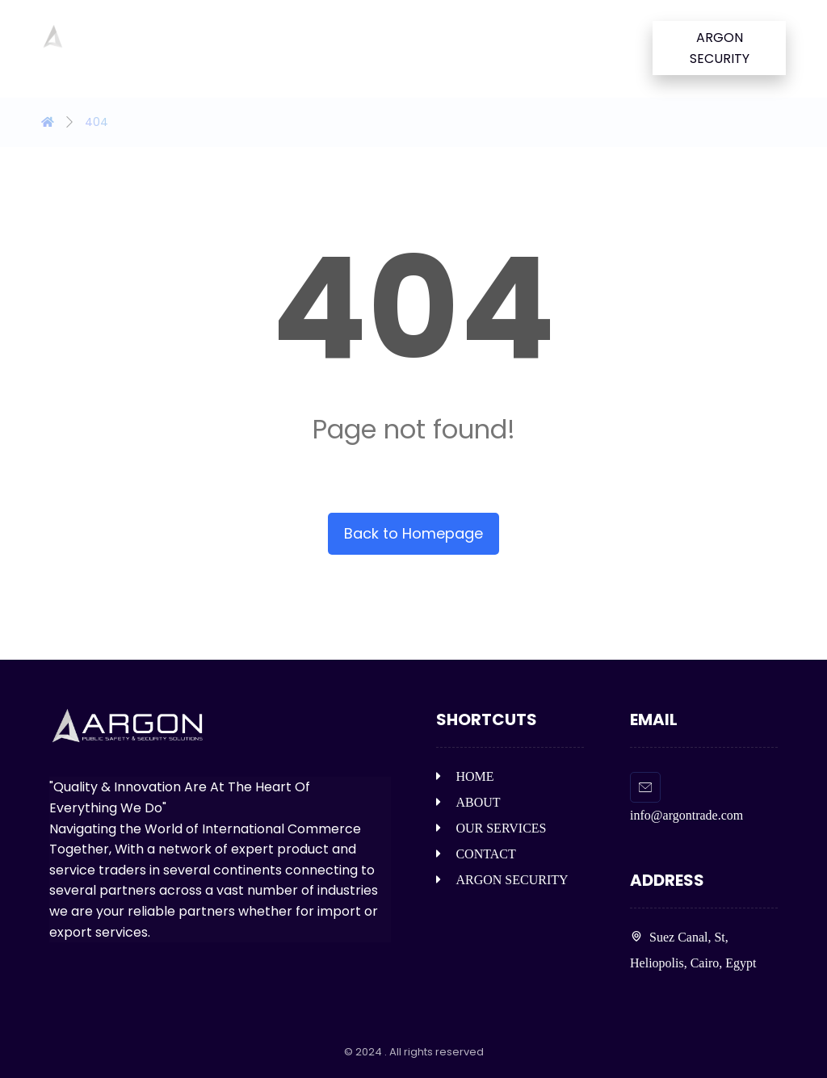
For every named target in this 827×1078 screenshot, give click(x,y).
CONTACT (475, 854)
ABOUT (468, 802)
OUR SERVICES (491, 828)
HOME (464, 776)
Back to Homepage (413, 533)
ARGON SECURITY (502, 880)
